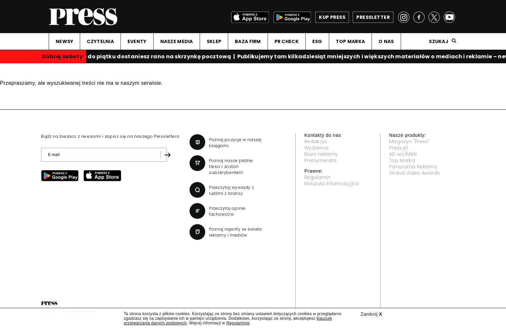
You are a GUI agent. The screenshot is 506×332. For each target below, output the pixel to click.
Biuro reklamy (321, 154)
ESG (317, 41)
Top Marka (402, 160)
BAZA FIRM (248, 41)
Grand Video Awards (414, 173)
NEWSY (64, 41)
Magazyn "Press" (409, 141)
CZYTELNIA (100, 41)
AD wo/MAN (403, 154)
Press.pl (398, 147)
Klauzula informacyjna (331, 183)
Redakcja (315, 141)
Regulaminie (237, 323)
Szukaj (438, 41)
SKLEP (214, 41)
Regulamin (317, 177)
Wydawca (316, 147)
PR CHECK (287, 41)
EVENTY (137, 41)
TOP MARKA (350, 41)
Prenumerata (320, 160)
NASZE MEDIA (176, 41)
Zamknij (371, 314)
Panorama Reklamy (413, 166)
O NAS (386, 41)
